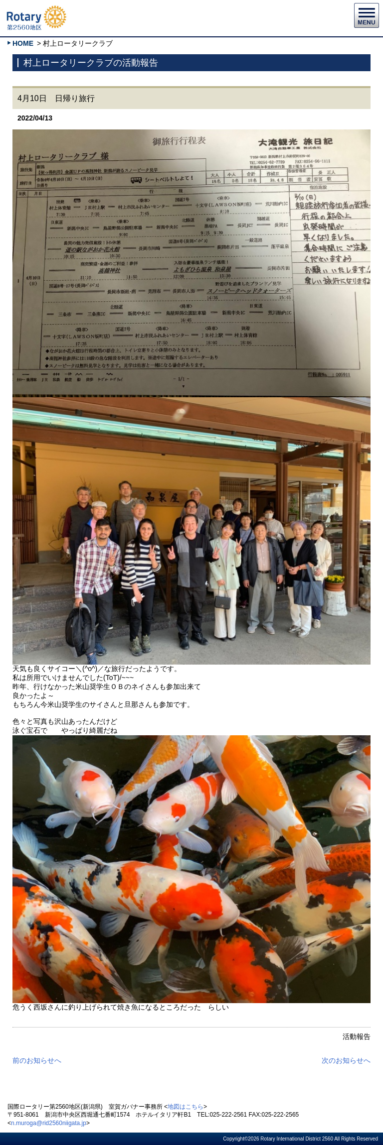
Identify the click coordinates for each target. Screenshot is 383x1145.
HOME (22, 43)
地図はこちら (185, 1106)
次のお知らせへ (346, 1060)
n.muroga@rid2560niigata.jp (48, 1123)
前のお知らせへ (36, 1060)
